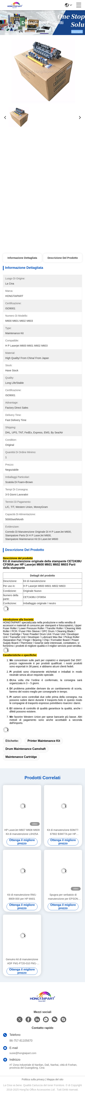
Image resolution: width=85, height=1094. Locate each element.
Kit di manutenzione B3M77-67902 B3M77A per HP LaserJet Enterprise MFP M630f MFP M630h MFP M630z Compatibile (63, 832)
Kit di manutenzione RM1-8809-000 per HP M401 (22, 896)
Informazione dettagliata (22, 257)
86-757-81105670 (20, 1040)
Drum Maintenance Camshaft (25, 748)
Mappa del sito (55, 1079)
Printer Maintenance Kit (43, 740)
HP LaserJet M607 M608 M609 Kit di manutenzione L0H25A (22, 831)
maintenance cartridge (21, 756)
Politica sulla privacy (33, 1079)
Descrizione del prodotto (63, 257)
